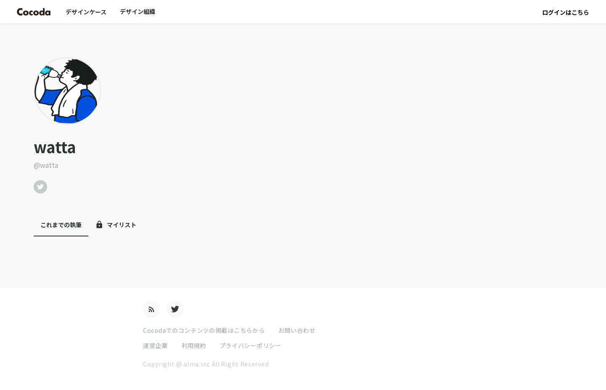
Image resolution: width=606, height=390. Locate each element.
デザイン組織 (137, 11)
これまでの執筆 (61, 224)
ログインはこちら (565, 12)
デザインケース (86, 12)
